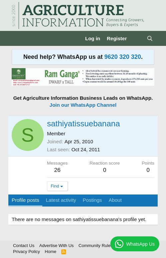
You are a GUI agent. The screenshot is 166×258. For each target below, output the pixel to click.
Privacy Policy (26, 251)
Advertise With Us (56, 245)
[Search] (149, 38)
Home (50, 251)
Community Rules (96, 245)
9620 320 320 (122, 57)
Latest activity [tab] (61, 200)
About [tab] (115, 200)
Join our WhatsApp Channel (83, 105)
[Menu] (17, 38)
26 (57, 170)
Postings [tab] (92, 200)
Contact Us (23, 245)
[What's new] (136, 38)
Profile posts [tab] (25, 200)
